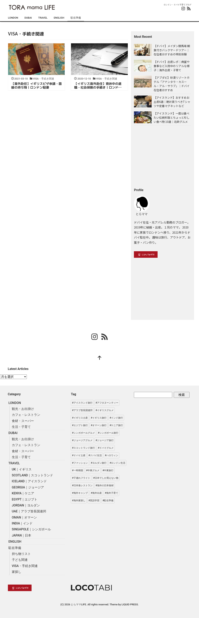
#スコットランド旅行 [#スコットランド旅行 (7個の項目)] (83, 447)
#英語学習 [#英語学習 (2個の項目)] (94, 500)
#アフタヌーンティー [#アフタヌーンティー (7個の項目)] (107, 402)
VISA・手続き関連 (25, 566)
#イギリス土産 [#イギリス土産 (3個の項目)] (80, 417)
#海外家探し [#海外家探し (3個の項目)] (78, 500)
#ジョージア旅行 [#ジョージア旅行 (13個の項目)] (105, 440)
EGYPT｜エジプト (24, 499)
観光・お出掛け (23, 409)
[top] (99, 358)
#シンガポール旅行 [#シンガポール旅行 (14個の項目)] (108, 432)
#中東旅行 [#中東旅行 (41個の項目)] (108, 470)
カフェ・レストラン (26, 415)
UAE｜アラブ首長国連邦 (29, 511)
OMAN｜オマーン (24, 517)
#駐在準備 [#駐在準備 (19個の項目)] (108, 500)
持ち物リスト (21, 554)
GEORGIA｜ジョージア (28, 487)
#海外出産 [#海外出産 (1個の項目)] (96, 493)
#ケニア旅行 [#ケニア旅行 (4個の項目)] (116, 425)
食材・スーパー (23, 421)
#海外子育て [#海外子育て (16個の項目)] (111, 493)
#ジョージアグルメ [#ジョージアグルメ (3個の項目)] (82, 440)
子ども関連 (20, 560)
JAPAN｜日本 (21, 535)
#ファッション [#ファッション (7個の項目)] (80, 463)
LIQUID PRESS (129, 604)
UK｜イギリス (22, 469)
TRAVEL (42, 17)
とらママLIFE (78, 604)
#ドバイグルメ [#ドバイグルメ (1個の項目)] (106, 447)
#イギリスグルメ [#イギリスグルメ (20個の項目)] (105, 410)
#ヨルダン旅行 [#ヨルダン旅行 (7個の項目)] (99, 463)
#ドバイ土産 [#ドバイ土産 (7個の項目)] (78, 455)
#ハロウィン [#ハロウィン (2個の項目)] (111, 455)
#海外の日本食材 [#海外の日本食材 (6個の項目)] (105, 485)
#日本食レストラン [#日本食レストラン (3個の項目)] (82, 485)
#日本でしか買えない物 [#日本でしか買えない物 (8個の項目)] (105, 478)
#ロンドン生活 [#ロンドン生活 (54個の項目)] (117, 463)
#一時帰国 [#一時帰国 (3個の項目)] (77, 470)
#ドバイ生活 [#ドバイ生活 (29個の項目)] (95, 455)
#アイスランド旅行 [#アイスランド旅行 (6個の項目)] (82, 402)
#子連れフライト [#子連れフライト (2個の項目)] (81, 478)
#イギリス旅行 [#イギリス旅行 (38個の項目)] (99, 417)
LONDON (13, 17)
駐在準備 (76, 17)
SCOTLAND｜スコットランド (32, 475)
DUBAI (28, 17)
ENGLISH (59, 17)
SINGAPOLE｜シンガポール (31, 529)
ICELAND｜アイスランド (29, 481)
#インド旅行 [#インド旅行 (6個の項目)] (116, 417)
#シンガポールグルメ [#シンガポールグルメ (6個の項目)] (83, 432)
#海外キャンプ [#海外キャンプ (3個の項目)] (80, 493)
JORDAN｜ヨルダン (26, 505)
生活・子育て (21, 427)
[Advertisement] (162, 156)
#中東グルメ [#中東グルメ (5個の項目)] (92, 470)
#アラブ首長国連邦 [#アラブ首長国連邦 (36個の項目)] (82, 410)
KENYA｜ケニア (23, 493)
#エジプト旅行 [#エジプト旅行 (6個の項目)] (80, 425)
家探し (16, 572)
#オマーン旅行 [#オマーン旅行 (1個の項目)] (99, 425)
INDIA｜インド (22, 523)
